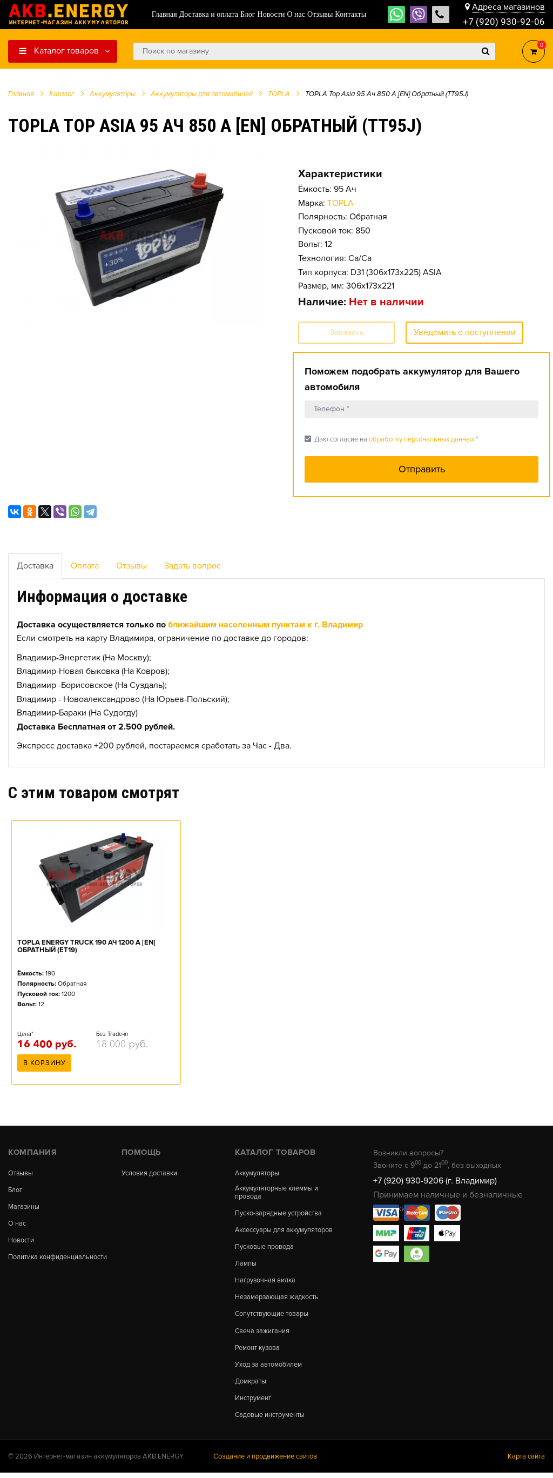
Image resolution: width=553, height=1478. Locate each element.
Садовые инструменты (270, 1419)
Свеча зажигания (263, 1334)
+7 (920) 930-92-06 (504, 21)
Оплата (85, 565)
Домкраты (251, 1385)
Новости (21, 1242)
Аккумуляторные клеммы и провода (277, 1193)
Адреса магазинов (508, 6)
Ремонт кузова (258, 1351)
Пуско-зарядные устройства (279, 1215)
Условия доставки (150, 1173)
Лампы (246, 1266)
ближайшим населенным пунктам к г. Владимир (265, 624)
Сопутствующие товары (272, 1317)
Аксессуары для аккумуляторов (285, 1232)
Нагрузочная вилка (266, 1283)
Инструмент (253, 1403)
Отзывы (131, 565)
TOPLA (340, 203)
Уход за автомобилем (269, 1368)
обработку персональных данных (421, 439)
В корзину (44, 1065)
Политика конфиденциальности (58, 1259)
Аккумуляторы (258, 1173)
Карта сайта (526, 1461)
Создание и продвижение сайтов (265, 1461)
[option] (139, 237)
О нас (17, 1225)
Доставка (35, 565)
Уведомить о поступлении (465, 332)
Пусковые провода (264, 1249)
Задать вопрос (192, 565)
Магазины (24, 1208)
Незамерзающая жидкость (277, 1300)
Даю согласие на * (391, 439)
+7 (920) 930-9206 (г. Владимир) (435, 1180)
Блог (15, 1191)
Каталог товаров (59, 50)
